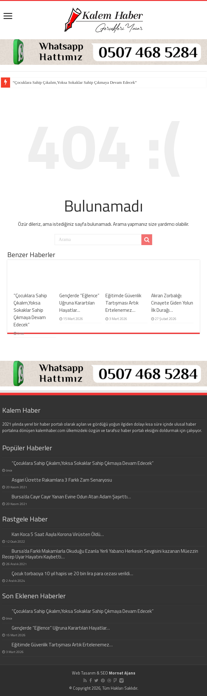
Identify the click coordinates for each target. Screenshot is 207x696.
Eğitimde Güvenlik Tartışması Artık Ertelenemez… (123, 303)
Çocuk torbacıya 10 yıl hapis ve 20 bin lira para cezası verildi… (72, 573)
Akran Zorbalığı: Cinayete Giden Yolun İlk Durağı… (172, 303)
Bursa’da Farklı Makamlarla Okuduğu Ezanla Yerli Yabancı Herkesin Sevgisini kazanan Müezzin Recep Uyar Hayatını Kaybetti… (100, 553)
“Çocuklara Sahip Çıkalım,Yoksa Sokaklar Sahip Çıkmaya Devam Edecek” (75, 82)
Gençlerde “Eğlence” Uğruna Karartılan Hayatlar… (79, 303)
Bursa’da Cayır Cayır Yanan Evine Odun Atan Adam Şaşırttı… (71, 496)
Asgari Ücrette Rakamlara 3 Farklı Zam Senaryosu (62, 480)
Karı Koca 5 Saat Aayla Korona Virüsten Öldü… (58, 534)
